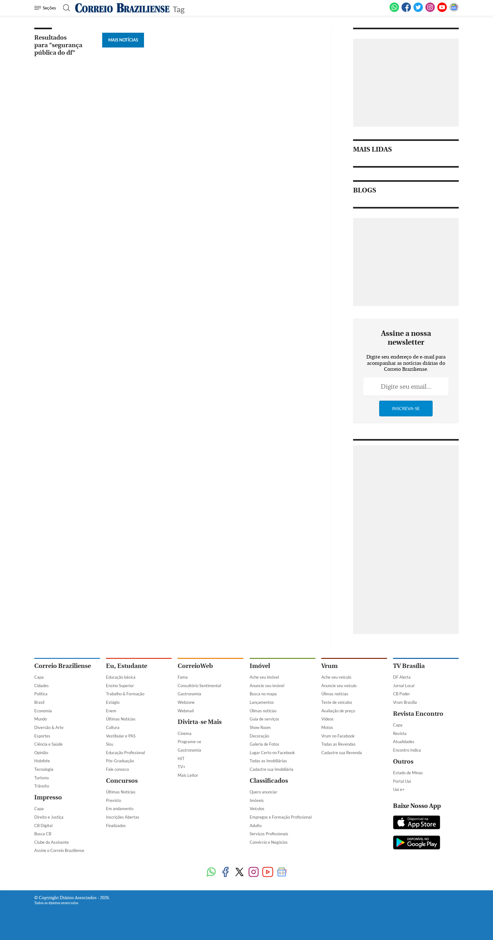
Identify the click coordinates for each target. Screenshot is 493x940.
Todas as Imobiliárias (268, 760)
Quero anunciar (263, 791)
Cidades (41, 685)
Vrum (329, 666)
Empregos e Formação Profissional (281, 817)
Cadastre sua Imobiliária (271, 769)
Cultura (112, 727)
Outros (403, 761)
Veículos (257, 808)
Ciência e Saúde (48, 744)
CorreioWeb (195, 666)
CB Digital (43, 825)
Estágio (112, 702)
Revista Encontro (418, 713)
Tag (179, 8)
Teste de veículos (336, 702)
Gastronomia (189, 693)
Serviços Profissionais (269, 833)
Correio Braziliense (62, 666)
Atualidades (403, 741)
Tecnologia (43, 769)
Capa (39, 677)
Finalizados (116, 825)
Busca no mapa (263, 693)
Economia (43, 710)
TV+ (182, 766)
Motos (327, 727)
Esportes (42, 735)
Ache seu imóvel (264, 677)
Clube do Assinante (51, 842)
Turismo (41, 777)
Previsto (113, 800)
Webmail (186, 710)
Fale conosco (117, 769)
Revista (400, 733)
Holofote (42, 760)
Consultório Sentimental (199, 685)
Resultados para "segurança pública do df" (58, 45)
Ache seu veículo (336, 677)
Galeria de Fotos (264, 744)
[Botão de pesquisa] (64, 8)
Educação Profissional (125, 752)
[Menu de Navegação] (46, 8)
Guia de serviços (264, 718)
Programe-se (189, 741)
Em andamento (119, 808)
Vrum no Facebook (338, 735)
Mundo (40, 718)
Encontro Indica (407, 750)
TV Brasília (409, 666)
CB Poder (401, 693)
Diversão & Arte (49, 727)
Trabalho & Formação (125, 693)
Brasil (39, 702)
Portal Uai (402, 781)
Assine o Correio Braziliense (59, 850)
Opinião (41, 752)
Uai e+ (399, 789)
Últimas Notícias (121, 718)
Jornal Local (403, 685)
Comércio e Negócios (269, 842)
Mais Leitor (188, 775)
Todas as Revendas (338, 744)
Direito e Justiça (49, 817)
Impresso (48, 797)
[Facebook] (406, 10)
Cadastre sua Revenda (341, 752)
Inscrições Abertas (122, 817)
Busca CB (42, 833)
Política (40, 693)
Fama (183, 677)
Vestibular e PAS (121, 735)
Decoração (259, 735)
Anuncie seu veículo (339, 685)
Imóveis (257, 800)
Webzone (186, 702)
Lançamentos (262, 702)
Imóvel (260, 666)
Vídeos (327, 718)
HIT (181, 758)
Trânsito (41, 785)
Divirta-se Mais (200, 722)
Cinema (184, 733)
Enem (111, 710)
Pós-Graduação (120, 760)
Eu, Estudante (126, 666)
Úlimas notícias (263, 710)
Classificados (269, 780)
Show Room (260, 727)
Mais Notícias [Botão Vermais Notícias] (123, 39)
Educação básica (121, 677)
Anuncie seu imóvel (267, 685)
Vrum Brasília (405, 702)
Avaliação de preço (338, 710)
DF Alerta (402, 677)
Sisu (109, 744)
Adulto (256, 825)
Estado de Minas (408, 772)
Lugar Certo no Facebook (272, 752)
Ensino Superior (120, 685)
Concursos (122, 780)
